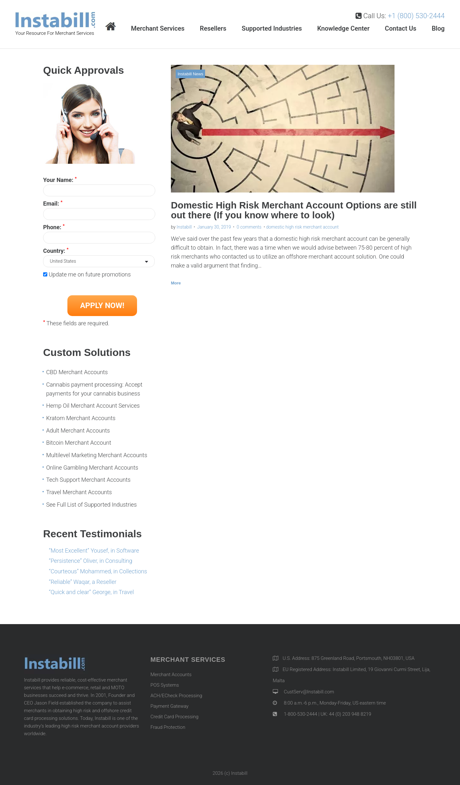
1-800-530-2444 (300, 714)
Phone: (54, 226)
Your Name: (60, 179)
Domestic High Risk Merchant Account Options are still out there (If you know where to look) (287, 210)
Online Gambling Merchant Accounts (92, 467)
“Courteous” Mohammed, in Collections (98, 571)
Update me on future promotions (90, 274)
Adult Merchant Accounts (78, 430)
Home (110, 27)
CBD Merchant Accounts (77, 372)
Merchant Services (158, 28)
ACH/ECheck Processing (176, 695)
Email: (53, 203)
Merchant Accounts (171, 674)
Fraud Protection (167, 727)
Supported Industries (272, 28)
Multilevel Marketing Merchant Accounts (96, 455)
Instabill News (190, 74)
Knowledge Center (343, 28)
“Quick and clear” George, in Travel (91, 592)
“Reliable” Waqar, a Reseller (83, 581)
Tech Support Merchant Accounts (88, 479)
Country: (56, 250)
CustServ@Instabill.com (309, 692)
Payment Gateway (169, 706)
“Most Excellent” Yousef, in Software (94, 550)
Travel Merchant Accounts (79, 492)
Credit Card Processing (174, 717)
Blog (438, 28)
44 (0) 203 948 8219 (350, 714)
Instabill (184, 227)
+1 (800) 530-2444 (416, 16)
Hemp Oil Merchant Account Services (93, 405)
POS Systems (164, 685)
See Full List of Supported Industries (91, 504)
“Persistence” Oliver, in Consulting (90, 560)
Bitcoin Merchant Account (78, 442)
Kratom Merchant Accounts (80, 418)
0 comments (249, 227)
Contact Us (401, 28)
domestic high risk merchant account (302, 227)
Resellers (213, 28)
